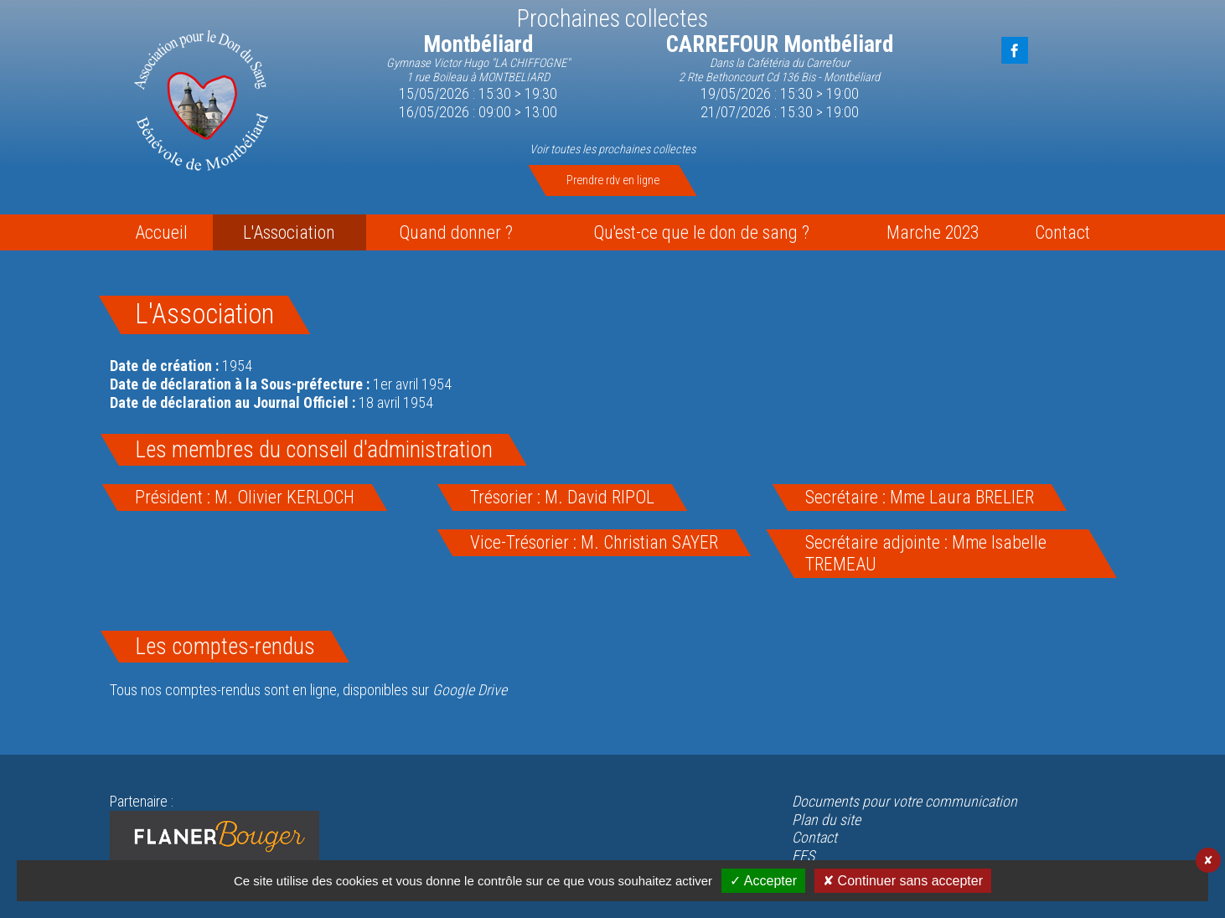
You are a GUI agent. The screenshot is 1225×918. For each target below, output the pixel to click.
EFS (803, 855)
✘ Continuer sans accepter (903, 881)
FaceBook (1014, 50)
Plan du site (826, 819)
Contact (814, 837)
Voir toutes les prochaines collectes (612, 149)
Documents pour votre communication (904, 801)
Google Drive (469, 690)
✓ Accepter (763, 881)
